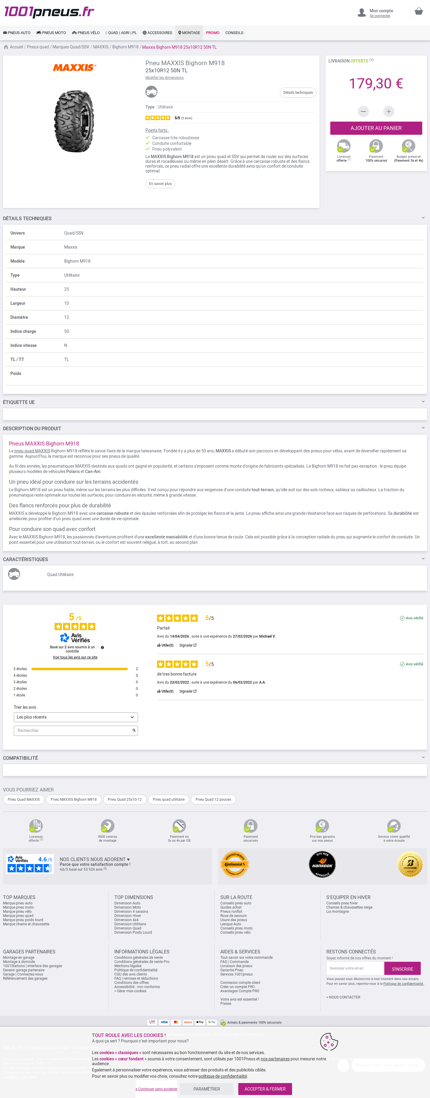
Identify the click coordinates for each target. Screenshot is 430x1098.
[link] (16, 32)
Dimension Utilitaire (130, 924)
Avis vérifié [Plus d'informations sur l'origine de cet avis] (414, 618)
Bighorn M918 (125, 47)
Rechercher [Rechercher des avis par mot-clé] (73, 731)
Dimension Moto (127, 907)
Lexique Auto (230, 924)
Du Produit (32, 428)
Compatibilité (20, 758)
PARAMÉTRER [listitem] (207, 1089)
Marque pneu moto (18, 907)
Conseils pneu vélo (235, 932)
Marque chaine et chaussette (26, 924)
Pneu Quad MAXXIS (24, 799)
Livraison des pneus (236, 966)
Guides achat (231, 907)
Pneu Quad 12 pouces (213, 799)
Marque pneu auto (18, 903)
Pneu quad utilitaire (169, 799)
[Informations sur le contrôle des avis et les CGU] (102, 647)
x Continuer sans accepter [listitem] (156, 1089)
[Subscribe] (402, 968)
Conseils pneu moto (236, 928)
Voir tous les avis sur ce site (75, 657)
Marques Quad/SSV (71, 47)
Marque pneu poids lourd (23, 920)
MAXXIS (100, 47)
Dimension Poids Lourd (133, 932)
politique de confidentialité (223, 1076)
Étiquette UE (19, 402)
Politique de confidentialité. (403, 984)
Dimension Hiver (127, 916)
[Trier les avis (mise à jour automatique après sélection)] (76, 717)
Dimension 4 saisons (131, 911)
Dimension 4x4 (126, 920)
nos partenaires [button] (275, 1058)
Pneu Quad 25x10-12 (125, 799)
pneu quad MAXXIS (32, 450)
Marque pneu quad (18, 916)
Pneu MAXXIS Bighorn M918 (74, 799)
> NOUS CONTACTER (343, 997)
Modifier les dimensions (164, 78)
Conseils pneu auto (235, 903)
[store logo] (49, 13)
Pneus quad (38, 47)
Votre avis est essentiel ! (239, 999)
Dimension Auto (127, 903)
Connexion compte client (240, 983)
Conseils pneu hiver (342, 903)
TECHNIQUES (27, 218)
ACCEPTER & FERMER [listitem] (265, 1089)
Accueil (16, 47)
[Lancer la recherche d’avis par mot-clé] (134, 731)
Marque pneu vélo (17, 911)
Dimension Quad (127, 928)
